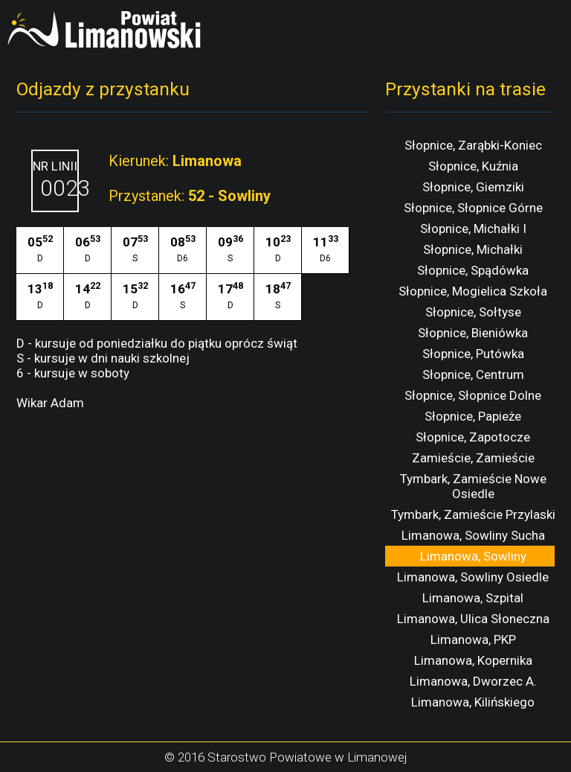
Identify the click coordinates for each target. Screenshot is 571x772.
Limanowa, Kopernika (473, 660)
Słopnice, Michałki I (473, 228)
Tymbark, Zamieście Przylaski (473, 514)
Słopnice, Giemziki (473, 186)
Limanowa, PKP (473, 639)
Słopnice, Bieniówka (473, 332)
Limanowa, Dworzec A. (473, 681)
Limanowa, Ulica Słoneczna (473, 618)
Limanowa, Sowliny (473, 556)
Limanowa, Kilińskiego (473, 702)
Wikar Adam (50, 402)
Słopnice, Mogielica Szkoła (473, 291)
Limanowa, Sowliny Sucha (473, 535)
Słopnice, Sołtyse (473, 311)
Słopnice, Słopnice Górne (473, 207)
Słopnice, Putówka (473, 353)
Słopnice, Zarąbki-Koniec (473, 145)
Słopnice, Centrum (473, 374)
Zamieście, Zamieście (473, 457)
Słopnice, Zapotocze (473, 437)
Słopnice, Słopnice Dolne (472, 395)
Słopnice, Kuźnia (473, 166)
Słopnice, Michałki (473, 249)
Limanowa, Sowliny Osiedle (473, 577)
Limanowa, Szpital (472, 597)
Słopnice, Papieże (473, 416)
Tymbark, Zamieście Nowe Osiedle (473, 486)
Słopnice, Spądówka (473, 270)
